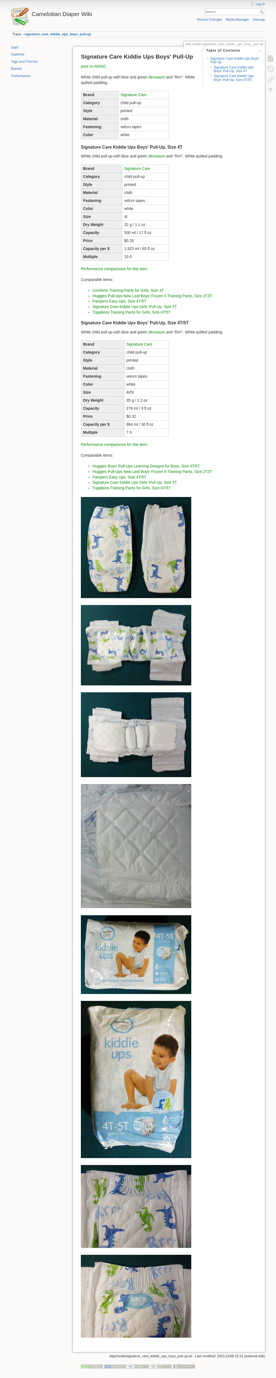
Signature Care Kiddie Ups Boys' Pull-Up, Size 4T (234, 69)
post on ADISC (93, 66)
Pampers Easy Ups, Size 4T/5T (119, 301)
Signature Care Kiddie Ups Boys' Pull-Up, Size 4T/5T (234, 77)
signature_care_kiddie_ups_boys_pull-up (58, 34)
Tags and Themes (24, 62)
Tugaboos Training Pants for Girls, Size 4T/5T (131, 312)
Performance (20, 76)
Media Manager (237, 20)
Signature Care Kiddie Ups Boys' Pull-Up (234, 60)
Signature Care (134, 95)
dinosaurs (156, 77)
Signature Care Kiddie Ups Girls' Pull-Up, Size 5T (134, 306)
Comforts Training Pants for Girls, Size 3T (128, 290)
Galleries (17, 54)
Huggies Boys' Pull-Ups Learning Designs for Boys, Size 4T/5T (146, 466)
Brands (16, 69)
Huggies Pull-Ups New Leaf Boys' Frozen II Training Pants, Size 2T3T (152, 296)
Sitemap (259, 20)
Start (14, 47)
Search (262, 12)
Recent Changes (209, 20)
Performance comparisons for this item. (114, 269)
